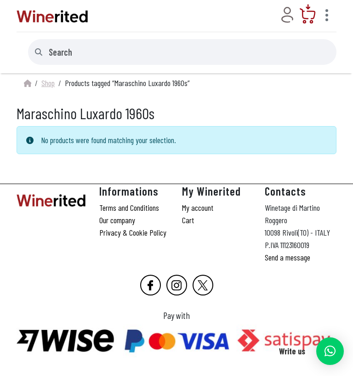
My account (197, 207)
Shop (48, 83)
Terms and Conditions (129, 207)
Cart (188, 220)
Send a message (287, 257)
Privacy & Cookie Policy (132, 232)
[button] (330, 351)
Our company (117, 220)
